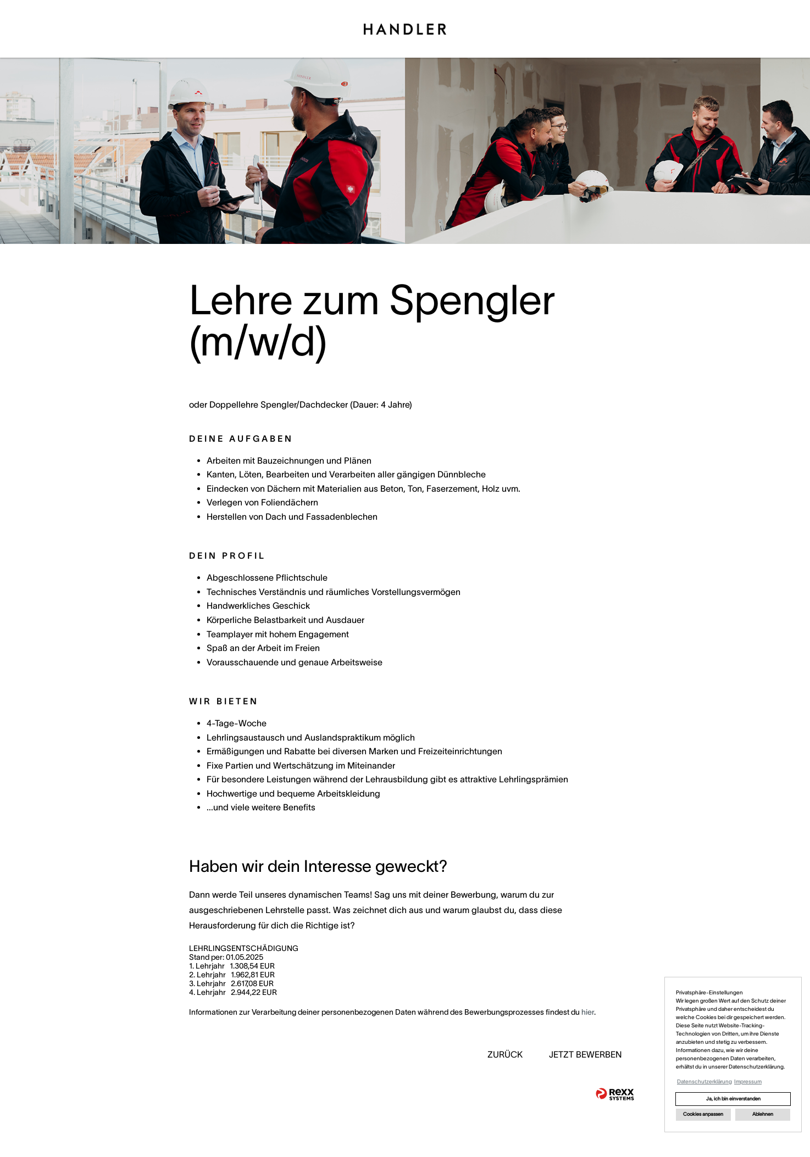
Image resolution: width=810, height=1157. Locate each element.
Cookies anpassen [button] (703, 1114)
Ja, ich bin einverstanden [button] (733, 1099)
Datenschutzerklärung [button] (704, 1081)
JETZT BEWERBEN (585, 1054)
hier (587, 1012)
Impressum (748, 1081)
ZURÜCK (505, 1054)
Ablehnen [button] (762, 1114)
